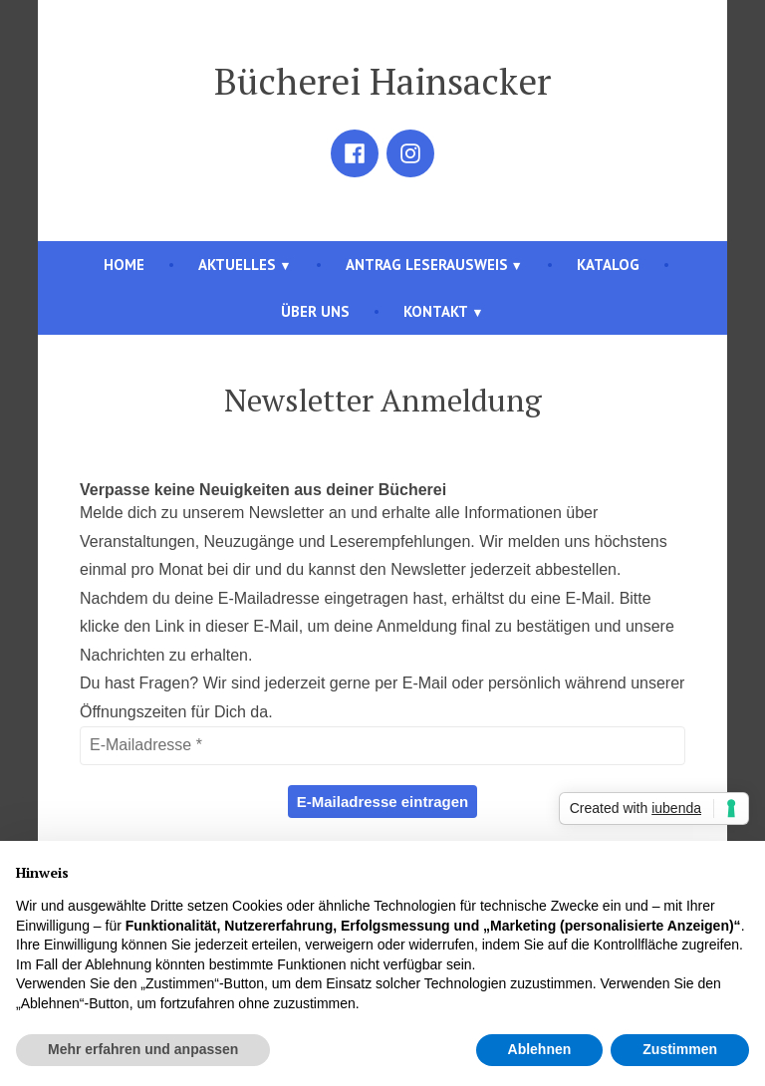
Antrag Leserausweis (427, 264)
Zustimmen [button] (679, 1049)
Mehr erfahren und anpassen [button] (143, 1049)
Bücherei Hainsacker (382, 81)
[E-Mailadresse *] (382, 745)
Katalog (608, 264)
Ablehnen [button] (540, 1049)
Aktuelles (237, 264)
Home (124, 264)
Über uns (315, 311)
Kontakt (435, 311)
